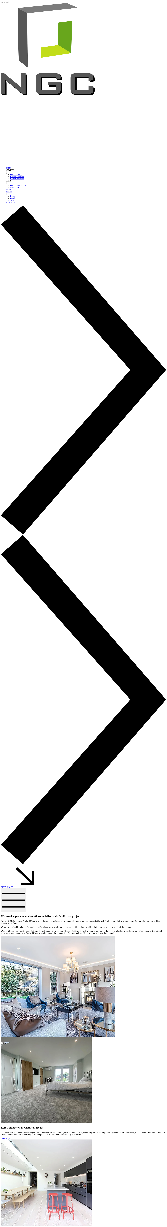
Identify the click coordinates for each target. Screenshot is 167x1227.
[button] (86, 170)
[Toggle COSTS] (6, 183)
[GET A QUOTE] (19, 887)
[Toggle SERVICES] (6, 172)
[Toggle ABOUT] (6, 194)
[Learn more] (5, 1138)
